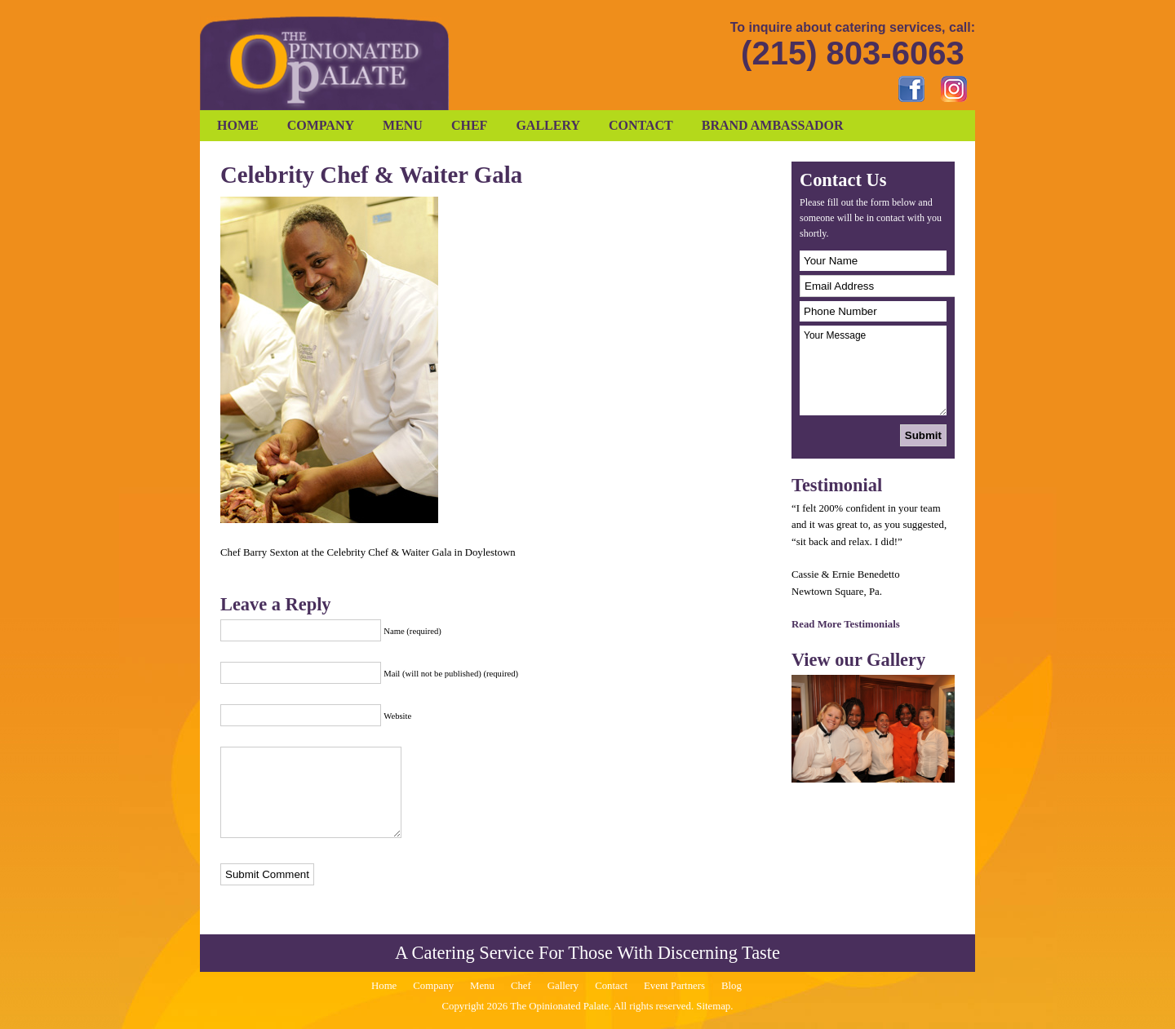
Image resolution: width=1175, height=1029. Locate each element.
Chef (469, 125)
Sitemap (713, 1006)
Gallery (548, 125)
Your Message (873, 370)
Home (238, 125)
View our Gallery (858, 660)
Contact (641, 125)
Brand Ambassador (773, 125)
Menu (403, 125)
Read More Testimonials (845, 624)
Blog (731, 985)
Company (320, 125)
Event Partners (674, 985)
